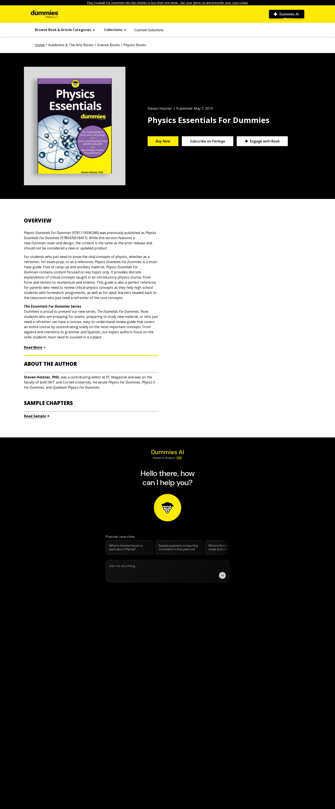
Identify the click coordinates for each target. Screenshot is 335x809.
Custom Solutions (149, 30)
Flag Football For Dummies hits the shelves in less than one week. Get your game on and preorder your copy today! (167, 3)
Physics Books (134, 45)
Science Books (108, 45)
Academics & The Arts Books (71, 45)
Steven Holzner (160, 108)
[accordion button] (91, 220)
